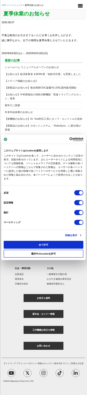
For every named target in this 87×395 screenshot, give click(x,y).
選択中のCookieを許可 (43, 253)
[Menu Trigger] (80, 5)
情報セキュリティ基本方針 (50, 363)
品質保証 (19, 274)
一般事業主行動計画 (57, 274)
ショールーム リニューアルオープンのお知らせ (32, 67)
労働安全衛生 (21, 283)
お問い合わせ (43, 346)
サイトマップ (10, 363)
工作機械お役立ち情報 (43, 330)
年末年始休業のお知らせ (19, 112)
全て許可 (43, 244)
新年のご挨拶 (12, 105)
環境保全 (19, 279)
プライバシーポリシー (26, 363)
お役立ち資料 (43, 298)
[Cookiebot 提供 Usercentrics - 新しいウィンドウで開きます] (69, 139)
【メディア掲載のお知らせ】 (21, 81)
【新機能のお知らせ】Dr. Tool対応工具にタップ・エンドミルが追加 (43, 118)
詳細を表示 (71, 235)
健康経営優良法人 (56, 283)
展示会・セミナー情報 (43, 314)
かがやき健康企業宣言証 (59, 279)
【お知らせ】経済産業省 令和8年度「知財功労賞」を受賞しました (43, 74)
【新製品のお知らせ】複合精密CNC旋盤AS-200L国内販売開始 (40, 87)
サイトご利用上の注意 (73, 363)
